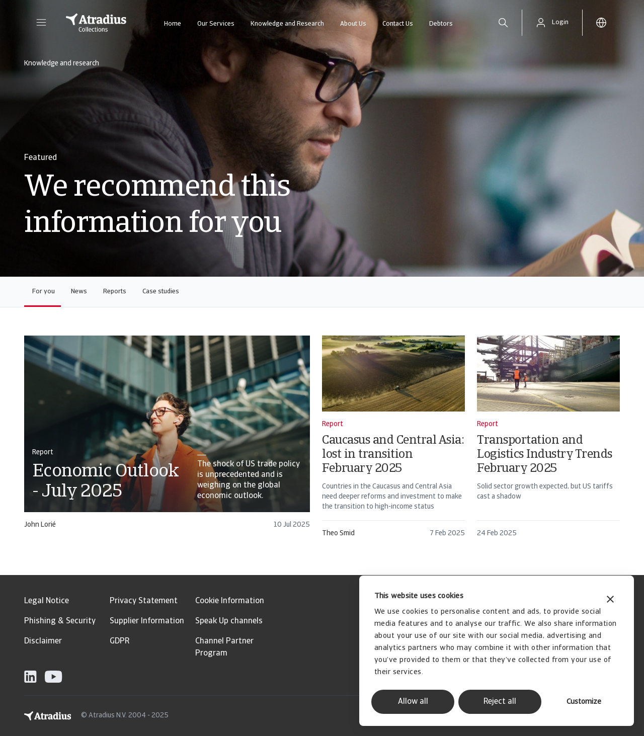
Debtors (441, 24)
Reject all (500, 702)
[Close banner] (610, 600)
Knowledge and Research (287, 24)
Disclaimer (43, 641)
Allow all (413, 702)
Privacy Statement (144, 601)
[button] (41, 23)
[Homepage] (96, 23)
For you (43, 291)
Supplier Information (147, 621)
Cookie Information (229, 601)
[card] (167, 437)
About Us (353, 24)
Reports (114, 291)
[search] (503, 23)
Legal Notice (46, 601)
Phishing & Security (60, 621)
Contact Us (397, 24)
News (79, 291)
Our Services (215, 24)
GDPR (119, 641)
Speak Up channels (229, 621)
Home (172, 24)
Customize (584, 702)
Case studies (160, 291)
